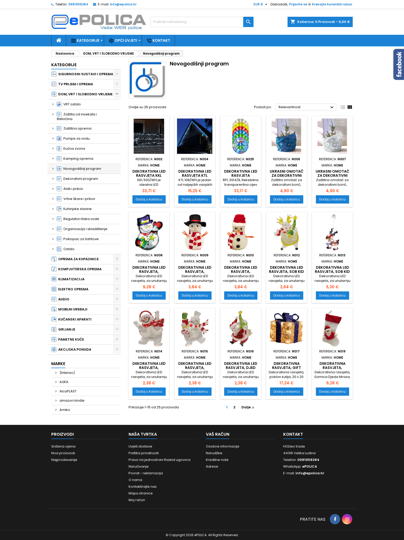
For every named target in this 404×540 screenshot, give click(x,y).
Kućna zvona (71, 148)
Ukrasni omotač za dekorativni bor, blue (287, 175)
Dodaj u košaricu (149, 199)
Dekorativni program (77, 178)
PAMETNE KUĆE (68, 339)
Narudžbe (214, 453)
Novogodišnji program (79, 168)
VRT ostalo (69, 104)
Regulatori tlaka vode (78, 219)
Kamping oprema (75, 158)
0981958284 (78, 4)
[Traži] (202, 22)
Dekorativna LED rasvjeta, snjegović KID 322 (149, 367)
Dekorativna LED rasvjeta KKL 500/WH (149, 175)
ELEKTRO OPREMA (70, 289)
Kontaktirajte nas (143, 486)
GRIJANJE (63, 329)
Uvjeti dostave (140, 446)
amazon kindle (72, 400)
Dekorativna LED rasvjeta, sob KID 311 (332, 271)
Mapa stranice (141, 493)
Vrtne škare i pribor (76, 198)
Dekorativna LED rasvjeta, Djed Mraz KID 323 (240, 367)
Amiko (64, 409)
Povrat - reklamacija (146, 473)
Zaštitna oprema (74, 128)
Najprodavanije (64, 459)
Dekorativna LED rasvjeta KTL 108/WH (195, 175)
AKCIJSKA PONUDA (71, 349)
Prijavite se (298, 4)
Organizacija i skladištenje (82, 229)
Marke (58, 364)
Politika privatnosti (144, 453)
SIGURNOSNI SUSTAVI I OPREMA (82, 74)
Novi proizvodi (63, 453)
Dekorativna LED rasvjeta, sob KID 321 (286, 271)
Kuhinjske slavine (74, 209)
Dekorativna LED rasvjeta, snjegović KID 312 (148, 271)
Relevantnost (307, 107)
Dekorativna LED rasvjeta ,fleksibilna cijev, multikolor (240, 177)
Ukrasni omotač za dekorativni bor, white (332, 175)
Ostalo (65, 249)
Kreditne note (217, 459)
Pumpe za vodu (73, 138)
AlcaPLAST (68, 391)
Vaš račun (217, 434)
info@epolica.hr (123, 4)
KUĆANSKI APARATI (71, 319)
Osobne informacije (222, 446)
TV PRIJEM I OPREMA (72, 84)
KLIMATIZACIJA (68, 279)
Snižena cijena (63, 446)
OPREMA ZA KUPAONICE (75, 259)
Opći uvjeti (123, 40)
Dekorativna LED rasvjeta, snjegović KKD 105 (195, 273)
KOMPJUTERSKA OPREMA (77, 269)
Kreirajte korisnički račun (332, 4)
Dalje (248, 407)
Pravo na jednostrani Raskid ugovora (159, 459)
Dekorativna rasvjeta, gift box (286, 367)
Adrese (212, 466)
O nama (135, 479)
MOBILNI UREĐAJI (69, 309)
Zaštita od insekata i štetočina (77, 116)
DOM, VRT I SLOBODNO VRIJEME (82, 94)
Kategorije (85, 40)
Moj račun (137, 499)
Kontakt (158, 40)
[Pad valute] (261, 4)
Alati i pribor (70, 188)
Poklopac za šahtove (78, 239)
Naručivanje (139, 466)
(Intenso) (67, 372)
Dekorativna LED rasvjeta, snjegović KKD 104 (240, 273)
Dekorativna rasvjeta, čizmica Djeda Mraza (332, 369)
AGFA (63, 381)
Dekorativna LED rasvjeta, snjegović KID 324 (195, 369)
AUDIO (60, 299)
